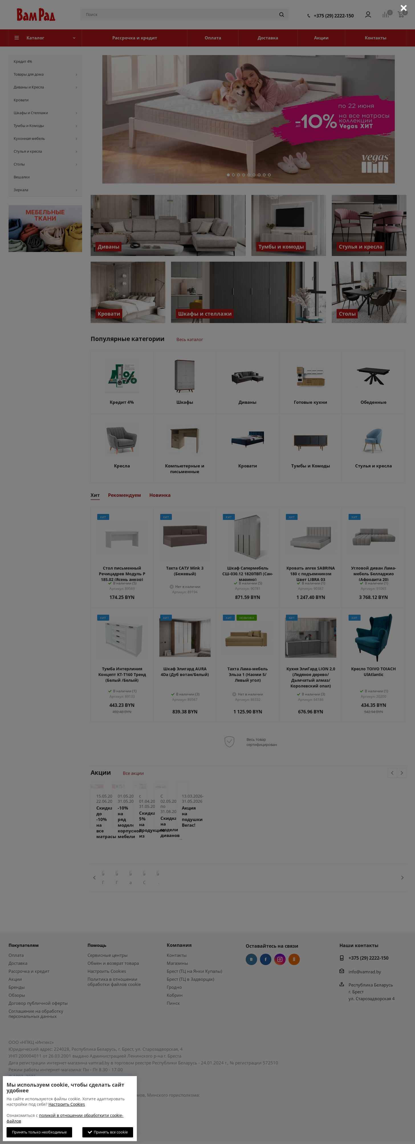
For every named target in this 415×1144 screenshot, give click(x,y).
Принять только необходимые (39, 1132)
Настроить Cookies (66, 1104)
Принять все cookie (108, 1132)
